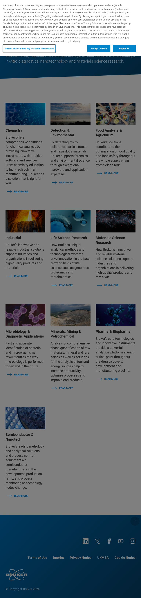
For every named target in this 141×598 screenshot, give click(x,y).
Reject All (124, 48)
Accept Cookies (98, 48)
